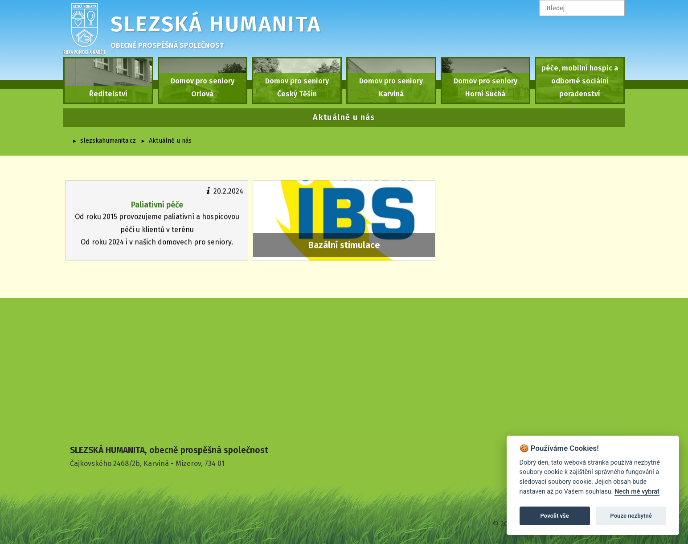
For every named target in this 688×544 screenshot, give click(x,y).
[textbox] (582, 8)
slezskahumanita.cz (108, 140)
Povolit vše (555, 515)
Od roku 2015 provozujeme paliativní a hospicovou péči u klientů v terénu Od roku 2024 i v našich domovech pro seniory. (156, 216)
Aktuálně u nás (170, 140)
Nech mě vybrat (636, 491)
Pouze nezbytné (631, 515)
